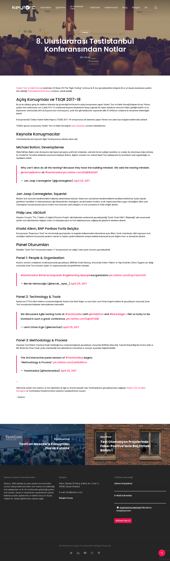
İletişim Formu (66, 498)
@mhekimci (96, 314)
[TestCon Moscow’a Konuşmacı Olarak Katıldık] (42, 444)
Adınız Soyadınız (140, 486)
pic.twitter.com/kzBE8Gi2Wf (80, 172)
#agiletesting (70, 275)
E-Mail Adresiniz (140, 498)
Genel (85, 32)
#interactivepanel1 (50, 275)
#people (85, 275)
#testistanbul (53, 172)
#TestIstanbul (74, 357)
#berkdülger (117, 314)
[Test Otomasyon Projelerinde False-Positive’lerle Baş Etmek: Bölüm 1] (127, 444)
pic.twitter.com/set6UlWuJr (70, 362)
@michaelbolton (31, 172)
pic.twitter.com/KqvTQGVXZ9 (127, 275)
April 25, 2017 (82, 180)
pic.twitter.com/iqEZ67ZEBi (82, 318)
